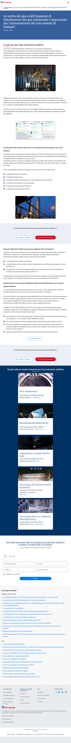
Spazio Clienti (24, 703)
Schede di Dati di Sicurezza (7, 702)
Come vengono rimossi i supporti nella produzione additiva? (22, 650)
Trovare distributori (8, 698)
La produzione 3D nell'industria (13, 608)
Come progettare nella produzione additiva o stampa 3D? (21, 677)
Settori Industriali (25, 697)
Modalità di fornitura (9, 695)
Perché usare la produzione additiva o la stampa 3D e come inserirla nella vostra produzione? (33, 647)
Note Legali (10, 734)
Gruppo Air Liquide (43, 695)
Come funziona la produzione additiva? (16, 671)
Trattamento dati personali (24, 734)
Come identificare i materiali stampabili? (16, 656)
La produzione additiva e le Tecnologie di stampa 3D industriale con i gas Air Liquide (30, 597)
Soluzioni (22, 693)
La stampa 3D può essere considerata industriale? (19, 617)
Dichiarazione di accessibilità (54, 734)
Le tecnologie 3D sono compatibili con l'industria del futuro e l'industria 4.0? (27, 614)
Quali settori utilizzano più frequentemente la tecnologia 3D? (22, 662)
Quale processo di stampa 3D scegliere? (16, 668)
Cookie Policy (39, 734)
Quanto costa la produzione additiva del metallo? (19, 674)
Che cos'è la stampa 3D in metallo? (14, 659)
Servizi (22, 700)
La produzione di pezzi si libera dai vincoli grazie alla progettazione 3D (26, 611)
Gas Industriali (7, 692)
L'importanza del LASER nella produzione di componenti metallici (24, 600)
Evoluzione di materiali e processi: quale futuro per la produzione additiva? (27, 623)
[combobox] (68, 3)
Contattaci (40, 692)
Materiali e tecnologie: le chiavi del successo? (18, 631)
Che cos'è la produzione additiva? (14, 644)
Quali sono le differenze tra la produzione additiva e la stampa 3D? (24, 653)
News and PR (41, 698)
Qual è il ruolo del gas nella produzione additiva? (19, 665)
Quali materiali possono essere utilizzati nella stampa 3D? (22, 620)
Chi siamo (40, 702)
